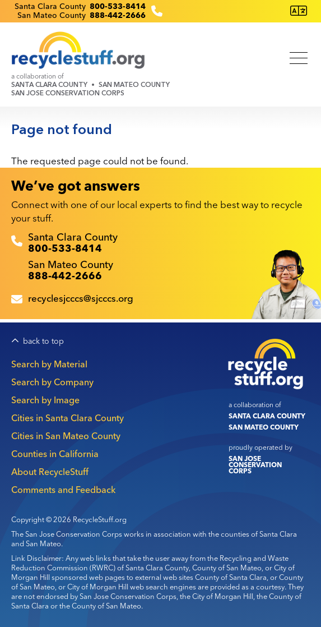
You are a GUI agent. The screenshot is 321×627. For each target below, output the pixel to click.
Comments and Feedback (63, 489)
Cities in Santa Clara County (67, 417)
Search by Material (49, 364)
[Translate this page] (298, 11)
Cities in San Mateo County (65, 435)
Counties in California (55, 453)
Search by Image (45, 399)
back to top (43, 341)
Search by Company (52, 382)
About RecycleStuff (50, 471)
